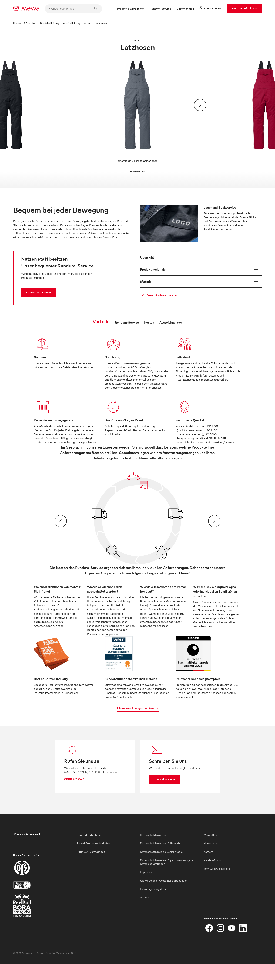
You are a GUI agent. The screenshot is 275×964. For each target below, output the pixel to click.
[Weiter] (200, 105)
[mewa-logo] (26, 9)
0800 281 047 (74, 779)
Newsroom (210, 843)
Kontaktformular (164, 779)
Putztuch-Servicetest (91, 852)
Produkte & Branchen (24, 23)
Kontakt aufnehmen (244, 8)
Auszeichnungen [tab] (171, 322)
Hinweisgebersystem (153, 889)
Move (87, 23)
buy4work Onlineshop (217, 868)
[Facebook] (209, 928)
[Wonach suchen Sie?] (73, 8)
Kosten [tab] (149, 322)
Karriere (208, 852)
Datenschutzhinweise (153, 835)
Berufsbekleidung (49, 23)
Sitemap (145, 897)
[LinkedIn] (243, 928)
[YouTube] (231, 928)
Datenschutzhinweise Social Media (161, 852)
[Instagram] (220, 928)
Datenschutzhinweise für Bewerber (161, 843)
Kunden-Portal (212, 860)
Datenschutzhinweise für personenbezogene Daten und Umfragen (167, 861)
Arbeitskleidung (71, 23)
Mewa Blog (211, 835)
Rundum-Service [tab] (127, 322)
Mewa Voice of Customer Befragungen (163, 880)
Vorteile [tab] (101, 321)
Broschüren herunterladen (93, 843)
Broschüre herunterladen (158, 295)
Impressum (146, 872)
